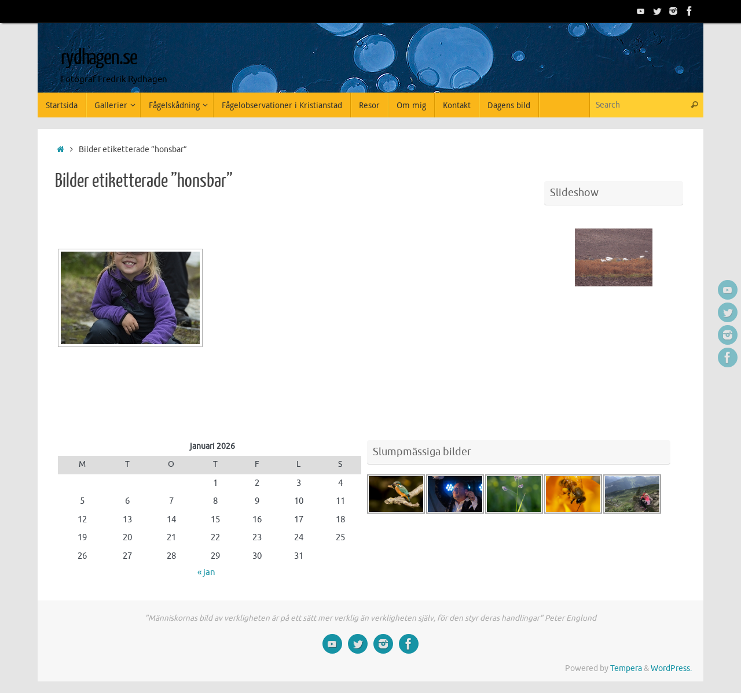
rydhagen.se (99, 57)
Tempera (626, 668)
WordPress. (671, 668)
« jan (206, 572)
